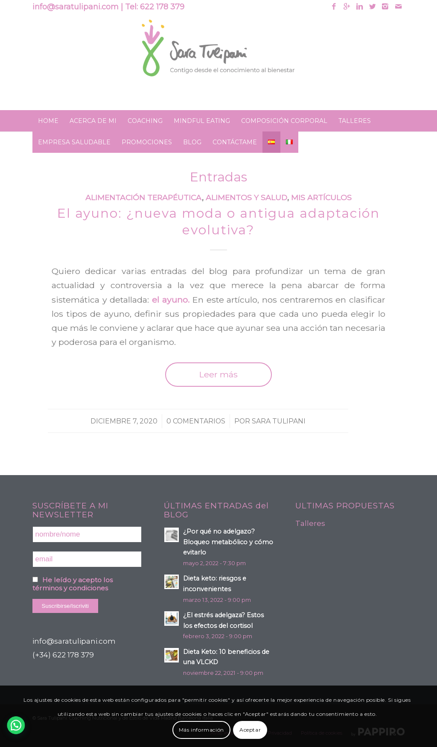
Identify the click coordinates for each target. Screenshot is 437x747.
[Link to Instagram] (385, 6)
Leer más (218, 374)
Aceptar (250, 730)
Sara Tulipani (279, 421)
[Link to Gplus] (347, 6)
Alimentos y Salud (246, 197)
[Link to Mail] (398, 6)
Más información (201, 730)
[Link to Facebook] (334, 6)
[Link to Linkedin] (359, 6)
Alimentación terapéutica (143, 197)
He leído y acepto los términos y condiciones (72, 584)
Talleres (310, 523)
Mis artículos (321, 197)
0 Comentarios (195, 421)
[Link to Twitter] (372, 6)
